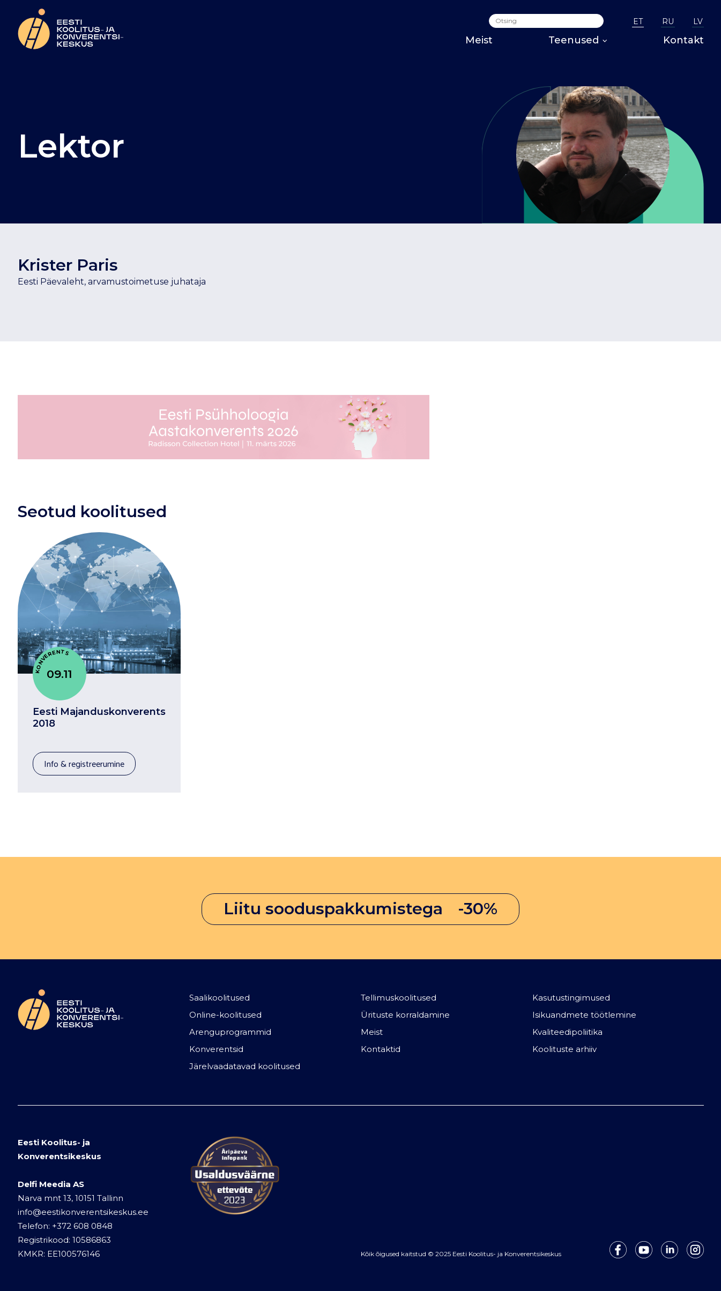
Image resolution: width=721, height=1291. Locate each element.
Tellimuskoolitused (398, 997)
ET (638, 21)
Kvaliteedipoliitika (567, 1032)
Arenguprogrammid (230, 1032)
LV (698, 21)
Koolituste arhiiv (564, 1049)
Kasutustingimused (571, 997)
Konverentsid (216, 1049)
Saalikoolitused (219, 997)
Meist (479, 40)
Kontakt (683, 40)
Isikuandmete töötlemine (584, 1015)
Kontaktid (380, 1049)
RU (668, 21)
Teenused (577, 40)
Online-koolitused (225, 1015)
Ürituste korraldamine (405, 1015)
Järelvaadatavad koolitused (244, 1066)
